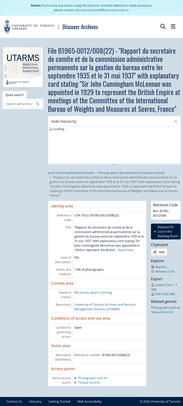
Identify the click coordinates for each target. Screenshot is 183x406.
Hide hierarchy (63, 121)
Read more (126, 250)
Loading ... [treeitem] (60, 129)
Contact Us (14, 401)
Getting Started (59, 401)
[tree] (114, 145)
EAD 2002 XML (163, 294)
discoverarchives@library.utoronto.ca (101, 10)
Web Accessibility (89, 401)
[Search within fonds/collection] (19, 103)
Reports (159, 267)
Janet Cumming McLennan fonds (71, 173)
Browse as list (163, 271)
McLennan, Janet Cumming (93, 292)
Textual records (89, 382)
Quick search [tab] (14, 95)
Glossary (35, 401)
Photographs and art (93, 378)
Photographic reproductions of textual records (131, 173)
